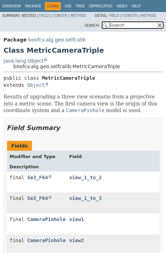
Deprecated (100, 6)
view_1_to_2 (85, 177)
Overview (11, 6)
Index (122, 6)
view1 (76, 219)
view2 (76, 240)
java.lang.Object (24, 61)
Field (44, 16)
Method (78, 16)
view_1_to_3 (85, 198)
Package (33, 6)
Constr (59, 16)
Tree (80, 6)
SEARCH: (92, 25)
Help (136, 6)
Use (68, 6)
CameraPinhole (46, 219)
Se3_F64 (37, 177)
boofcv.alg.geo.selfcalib (57, 40)
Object (36, 85)
